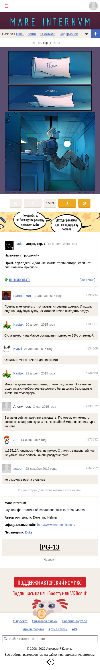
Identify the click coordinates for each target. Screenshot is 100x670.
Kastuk (18, 324)
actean (18, 468)
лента (31, 34)
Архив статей (58, 629)
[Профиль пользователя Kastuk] (7, 324)
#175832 (92, 439)
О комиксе (47, 34)
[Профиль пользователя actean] (7, 468)
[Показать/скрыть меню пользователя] (93, 6)
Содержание (69, 34)
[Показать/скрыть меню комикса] (86, 33)
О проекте (20, 621)
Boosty (55, 592)
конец (20, 34)
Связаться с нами (44, 621)
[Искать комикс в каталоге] (5, 639)
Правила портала (74, 621)
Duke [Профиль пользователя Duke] (20, 244)
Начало (7, 34)
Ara (15, 440)
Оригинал (87, 279)
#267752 (92, 468)
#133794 (92, 295)
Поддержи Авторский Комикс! (50, 582)
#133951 (92, 324)
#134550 (92, 373)
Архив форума (33, 629)
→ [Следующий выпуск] (63, 43)
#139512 (92, 406)
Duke (28, 532)
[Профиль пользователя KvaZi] (7, 348)
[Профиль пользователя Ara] (7, 439)
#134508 (92, 348)
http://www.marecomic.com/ (56, 525)
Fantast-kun (22, 296)
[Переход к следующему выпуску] (50, 120)
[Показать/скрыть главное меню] (7, 6)
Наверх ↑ (49, 559)
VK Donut (78, 592)
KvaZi (17, 349)
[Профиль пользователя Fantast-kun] (7, 295)
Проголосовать (19, 279)
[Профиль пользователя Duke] (9, 245)
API (74, 629)
